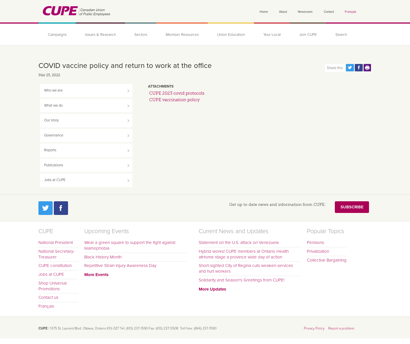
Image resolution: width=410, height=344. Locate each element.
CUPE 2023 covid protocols (176, 93)
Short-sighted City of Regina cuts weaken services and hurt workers (246, 268)
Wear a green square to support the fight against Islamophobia (129, 245)
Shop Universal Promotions (52, 286)
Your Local (272, 34)
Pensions (315, 242)
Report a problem (341, 328)
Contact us (48, 297)
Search (341, 34)
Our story (51, 120)
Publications (53, 165)
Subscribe (352, 207)
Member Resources (182, 34)
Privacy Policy (314, 328)
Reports (50, 150)
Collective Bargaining (327, 260)
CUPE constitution (55, 265)
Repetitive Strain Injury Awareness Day (120, 265)
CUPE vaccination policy (174, 99)
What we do (53, 105)
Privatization (318, 251)
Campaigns (57, 34)
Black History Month (103, 257)
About (283, 12)
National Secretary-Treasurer (56, 254)
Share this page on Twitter (350, 67)
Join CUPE (308, 34)
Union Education (231, 34)
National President (55, 242)
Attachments (161, 86)
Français (350, 12)
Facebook (61, 208)
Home (264, 12)
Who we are (53, 90)
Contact (329, 12)
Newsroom (305, 12)
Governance (53, 135)
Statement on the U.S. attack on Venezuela (239, 242)
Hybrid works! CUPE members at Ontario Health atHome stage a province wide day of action (244, 254)
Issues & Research (100, 34)
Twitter (45, 208)
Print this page (368, 67)
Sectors (140, 34)
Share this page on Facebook (359, 67)
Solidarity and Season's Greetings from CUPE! (241, 280)
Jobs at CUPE (54, 180)
